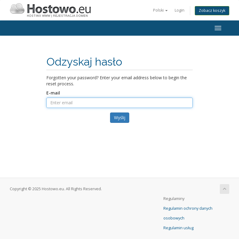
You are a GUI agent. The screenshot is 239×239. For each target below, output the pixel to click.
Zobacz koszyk (212, 10)
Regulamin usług (178, 227)
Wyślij (119, 117)
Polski (160, 10)
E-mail (53, 93)
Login (179, 10)
